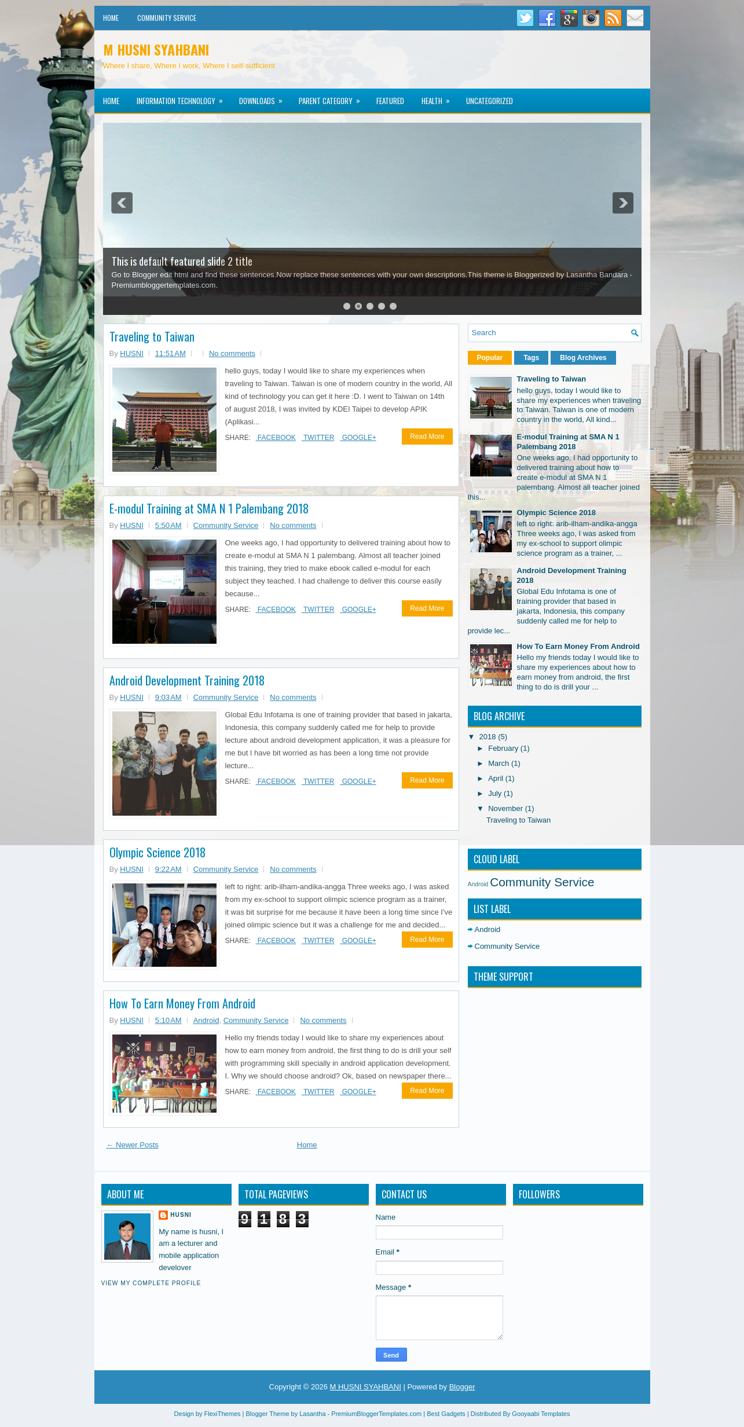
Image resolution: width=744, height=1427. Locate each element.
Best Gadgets (446, 1413)
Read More (427, 436)
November (506, 808)
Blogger (462, 1386)
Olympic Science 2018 (157, 852)
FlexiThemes (222, 1413)
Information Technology (183, 98)
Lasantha (312, 1413)
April (496, 778)
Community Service (166, 18)
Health (439, 98)
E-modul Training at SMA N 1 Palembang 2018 (209, 508)
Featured (390, 101)
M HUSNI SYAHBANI (156, 49)
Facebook (276, 438)
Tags (531, 358)
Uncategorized (489, 101)
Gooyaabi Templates (541, 1413)
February (504, 748)
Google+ (358, 438)
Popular (490, 358)
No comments (232, 353)
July (496, 793)
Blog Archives (583, 358)
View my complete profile (151, 1283)
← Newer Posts (133, 1144)
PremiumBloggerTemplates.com (376, 1413)
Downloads (264, 98)
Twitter (318, 438)
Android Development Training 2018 (187, 680)
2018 (489, 736)
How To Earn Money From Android (182, 1003)
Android (206, 1020)
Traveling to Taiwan (152, 336)
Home (111, 18)
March (499, 763)
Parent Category (333, 98)
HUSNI (181, 1215)
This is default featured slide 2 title (182, 261)
